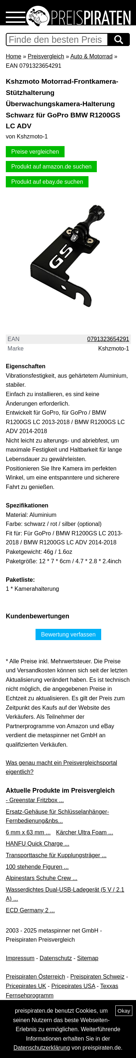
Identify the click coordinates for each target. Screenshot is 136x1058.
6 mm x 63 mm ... (28, 832)
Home (13, 56)
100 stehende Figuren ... (37, 867)
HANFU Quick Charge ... (37, 844)
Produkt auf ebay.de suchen (47, 182)
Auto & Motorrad (91, 56)
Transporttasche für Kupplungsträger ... (56, 855)
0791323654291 (108, 339)
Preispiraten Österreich (35, 977)
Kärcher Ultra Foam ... (84, 832)
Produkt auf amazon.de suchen (51, 166)
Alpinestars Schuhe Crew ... (41, 878)
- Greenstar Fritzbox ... (35, 800)
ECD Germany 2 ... (30, 910)
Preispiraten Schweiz (97, 977)
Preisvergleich (46, 56)
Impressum (20, 958)
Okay (124, 1011)
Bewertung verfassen (68, 634)
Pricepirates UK (26, 986)
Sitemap (88, 958)
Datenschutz (56, 958)
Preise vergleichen (35, 152)
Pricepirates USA (73, 986)
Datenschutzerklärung (41, 1048)
